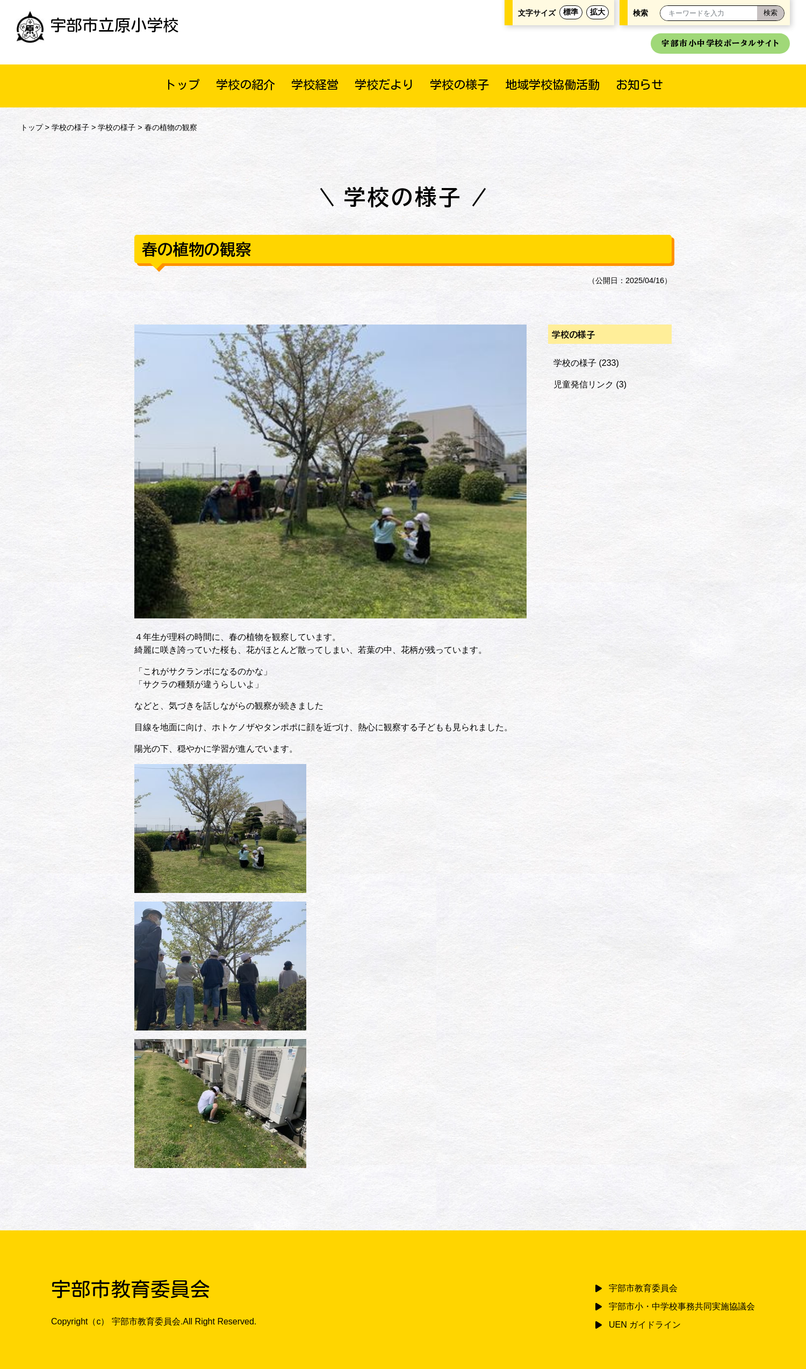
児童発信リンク (583, 384)
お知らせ (639, 84)
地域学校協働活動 (552, 84)
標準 (570, 12)
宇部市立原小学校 (97, 25)
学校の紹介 (245, 84)
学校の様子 (459, 84)
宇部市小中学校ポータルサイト (720, 43)
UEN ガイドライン (645, 1324)
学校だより (384, 84)
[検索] (770, 13)
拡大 (597, 12)
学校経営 (315, 84)
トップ (182, 84)
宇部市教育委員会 (643, 1288)
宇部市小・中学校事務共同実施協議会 (682, 1306)
